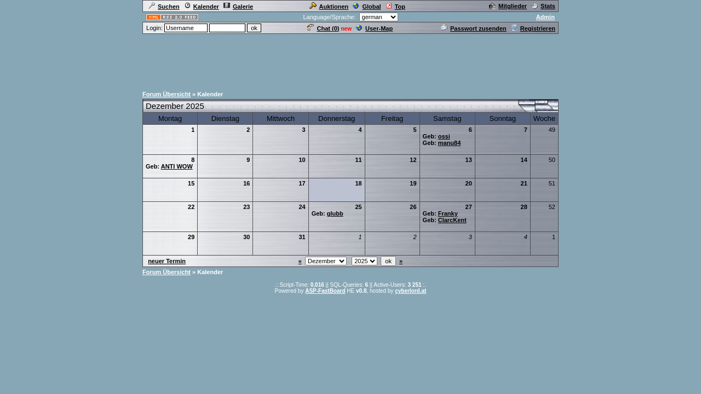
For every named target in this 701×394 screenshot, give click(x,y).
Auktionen (329, 6)
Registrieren (533, 28)
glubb (335, 213)
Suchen (164, 6)
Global (367, 6)
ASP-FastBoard (325, 291)
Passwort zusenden (474, 28)
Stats (543, 6)
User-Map (374, 28)
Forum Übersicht (166, 94)
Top (395, 6)
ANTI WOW (177, 166)
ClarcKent (452, 220)
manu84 (449, 143)
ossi (444, 136)
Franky (448, 213)
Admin (545, 17)
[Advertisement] (350, 59)
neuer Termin (167, 261)
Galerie (238, 6)
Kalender (201, 6)
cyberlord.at (410, 291)
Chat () (323, 28)
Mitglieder (508, 6)
